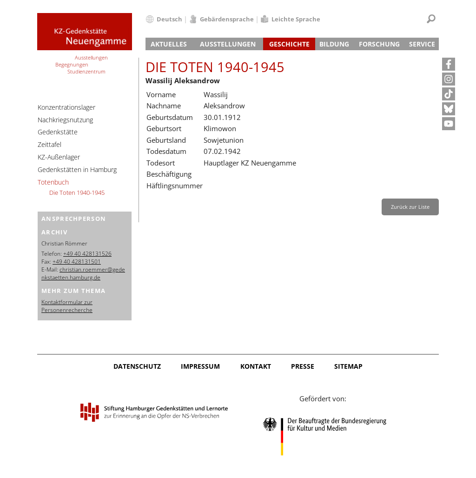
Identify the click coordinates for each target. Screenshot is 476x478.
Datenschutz (137, 366)
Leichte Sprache (295, 19)
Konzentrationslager (66, 107)
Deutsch (169, 19)
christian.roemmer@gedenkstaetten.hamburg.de (83, 273)
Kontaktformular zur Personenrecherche (67, 306)
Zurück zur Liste (410, 206)
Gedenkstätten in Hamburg (77, 169)
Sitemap (348, 366)
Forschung (379, 44)
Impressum (200, 366)
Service (422, 44)
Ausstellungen (228, 44)
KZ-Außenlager (59, 157)
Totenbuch (53, 182)
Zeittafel (49, 144)
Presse (302, 366)
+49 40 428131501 (77, 262)
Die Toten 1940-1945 (77, 192)
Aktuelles (169, 44)
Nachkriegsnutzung (65, 119)
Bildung (334, 44)
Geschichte (289, 44)
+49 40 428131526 (87, 254)
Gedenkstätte (58, 131)
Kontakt (255, 366)
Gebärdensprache (227, 19)
